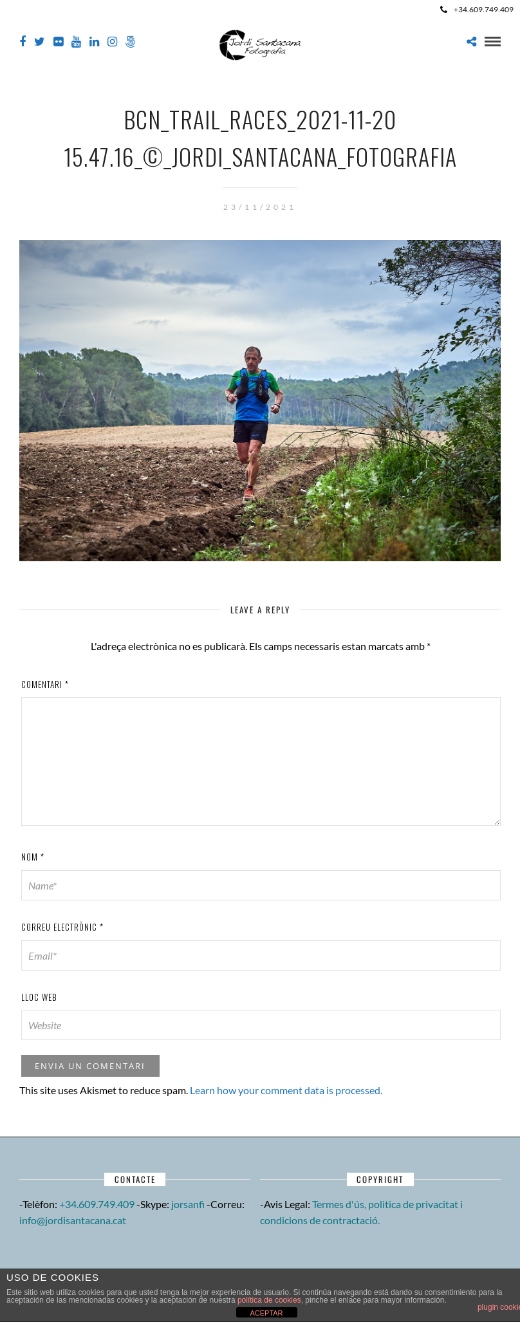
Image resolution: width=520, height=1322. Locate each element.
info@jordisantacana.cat (72, 1220)
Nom (32, 856)
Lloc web (39, 997)
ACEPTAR (266, 1313)
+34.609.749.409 (477, 9)
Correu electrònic (62, 926)
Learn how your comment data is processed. (286, 1090)
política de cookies (269, 1300)
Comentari (45, 684)
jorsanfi (188, 1204)
